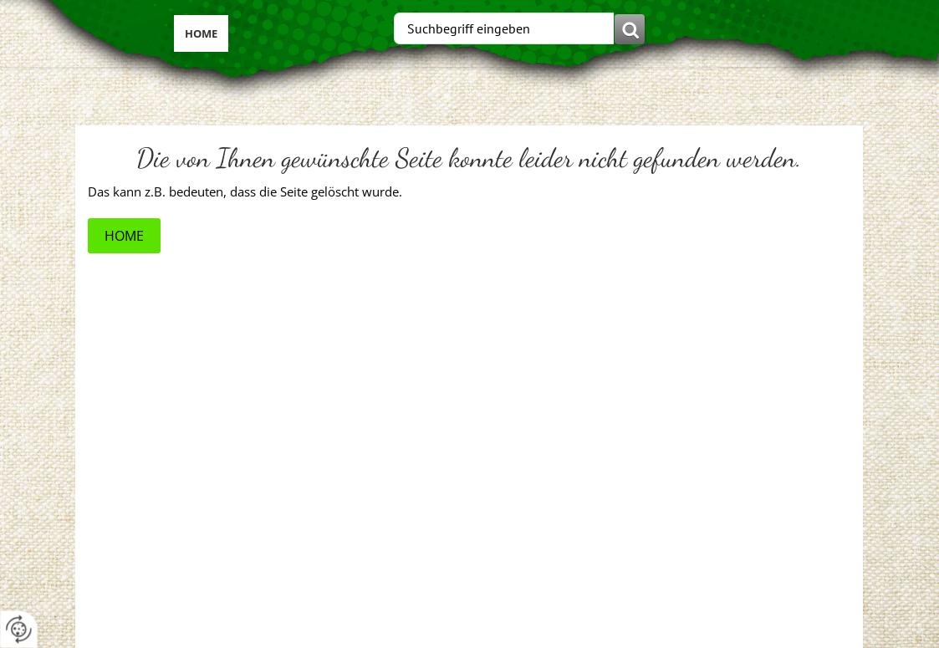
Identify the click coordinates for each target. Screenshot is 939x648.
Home (201, 33)
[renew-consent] (19, 629)
